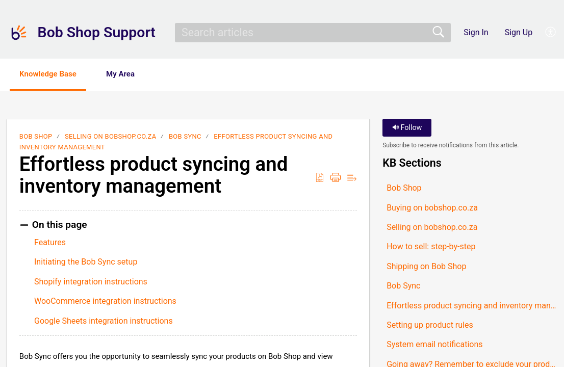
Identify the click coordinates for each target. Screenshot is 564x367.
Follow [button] (407, 128)
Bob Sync (185, 137)
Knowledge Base (54, 74)
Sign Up (519, 32)
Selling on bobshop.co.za (110, 137)
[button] (551, 32)
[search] (312, 32)
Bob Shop (36, 137)
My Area (136, 74)
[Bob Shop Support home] (19, 32)
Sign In (476, 32)
